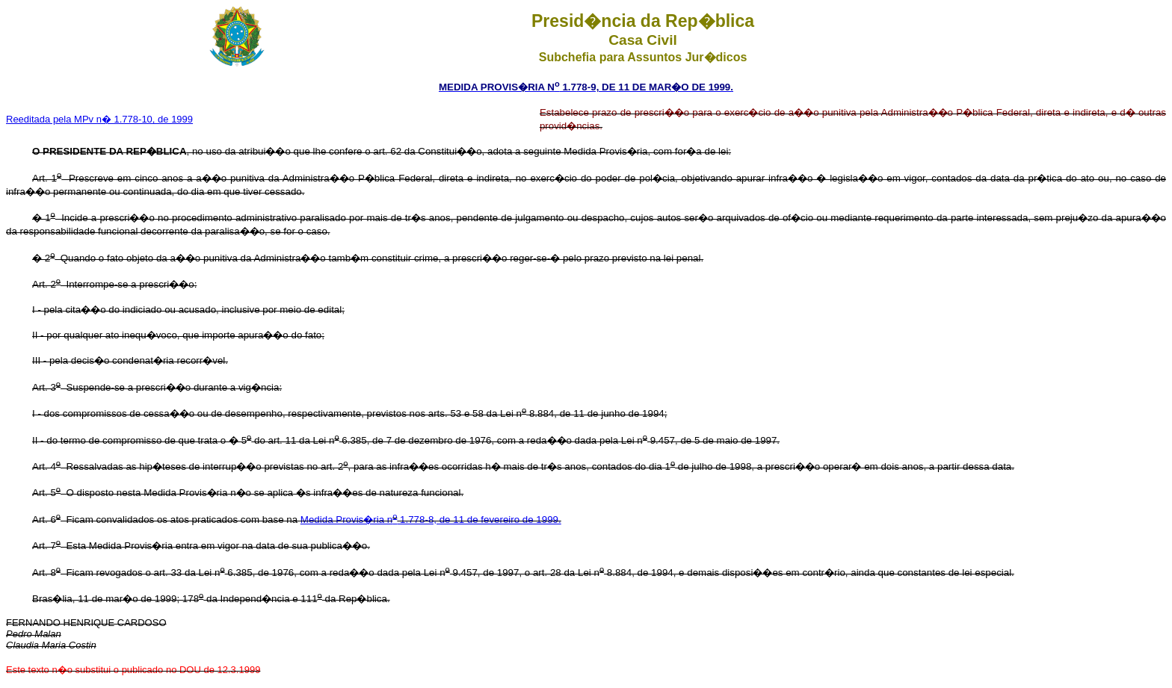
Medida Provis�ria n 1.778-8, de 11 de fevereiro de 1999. (430, 519)
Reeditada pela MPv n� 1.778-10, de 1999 (99, 119)
